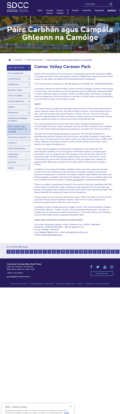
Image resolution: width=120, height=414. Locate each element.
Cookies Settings (102, 273)
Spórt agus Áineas (35, 60)
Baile (40, 11)
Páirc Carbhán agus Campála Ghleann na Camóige (69, 60)
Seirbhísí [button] (112, 11)
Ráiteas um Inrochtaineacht (97, 284)
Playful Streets (60, 12)
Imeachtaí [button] (86, 11)
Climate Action (49, 12)
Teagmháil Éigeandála (65, 284)
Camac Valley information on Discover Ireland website (58, 220)
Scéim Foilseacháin (19, 284)
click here (77, 180)
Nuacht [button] (75, 11)
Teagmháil (99, 11)
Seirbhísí (19, 60)
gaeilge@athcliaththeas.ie (18, 277)
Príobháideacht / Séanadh (41, 284)
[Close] (71, 409)
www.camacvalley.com (52, 235)
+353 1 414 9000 (15, 273)
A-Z (68, 12)
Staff (80, 284)
